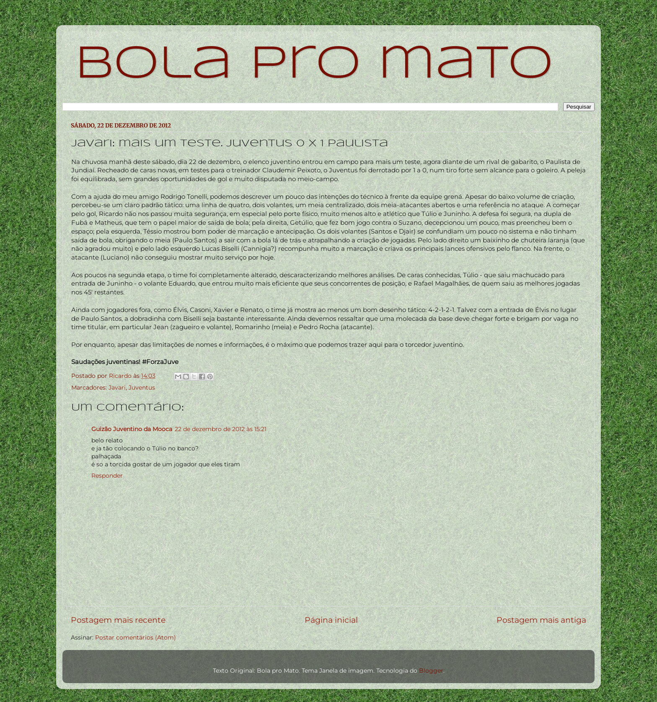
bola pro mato (314, 64)
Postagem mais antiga (541, 620)
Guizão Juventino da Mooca (131, 429)
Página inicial (331, 620)
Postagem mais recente (118, 620)
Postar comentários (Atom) (135, 637)
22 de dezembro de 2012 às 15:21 (220, 429)
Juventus (142, 387)
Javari (117, 387)
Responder (107, 475)
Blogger (431, 670)
